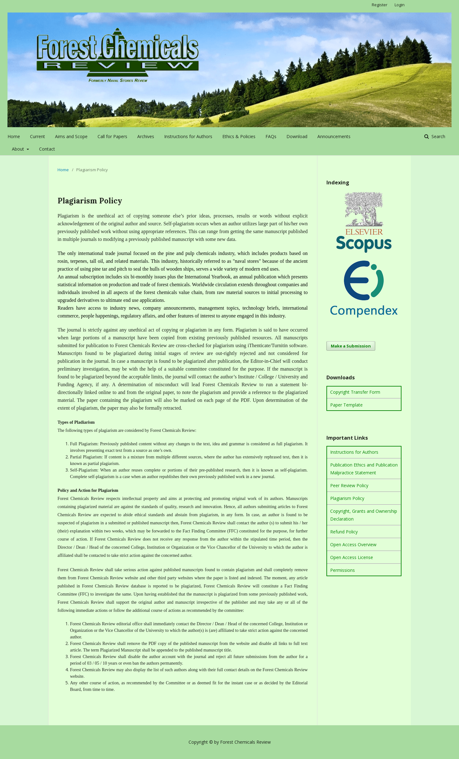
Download (296, 136)
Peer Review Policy (349, 485)
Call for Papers (112, 136)
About (18, 149)
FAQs (270, 136)
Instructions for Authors (188, 136)
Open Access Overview (353, 544)
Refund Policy (344, 532)
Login (400, 4)
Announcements (334, 136)
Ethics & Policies (238, 136)
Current (37, 136)
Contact (47, 149)
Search (437, 136)
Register (379, 4)
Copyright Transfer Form (355, 392)
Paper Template (346, 405)
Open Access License (351, 557)
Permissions (342, 570)
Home (14, 136)
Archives (145, 136)
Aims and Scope (71, 136)
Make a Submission (351, 346)
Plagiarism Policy (347, 498)
